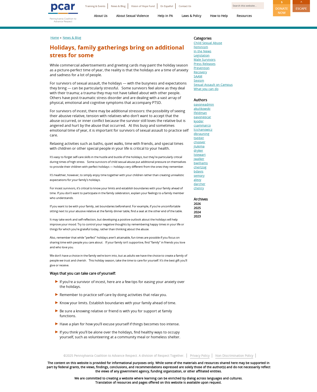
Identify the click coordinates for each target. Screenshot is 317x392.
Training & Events (95, 6)
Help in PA (165, 16)
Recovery (200, 72)
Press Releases (205, 64)
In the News (202, 51)
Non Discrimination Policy (234, 355)
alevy (197, 180)
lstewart (200, 155)
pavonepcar (202, 117)
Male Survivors (205, 59)
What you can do (206, 89)
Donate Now (281, 7)
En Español (166, 6)
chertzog (200, 167)
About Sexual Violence (132, 16)
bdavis (198, 171)
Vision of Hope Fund (143, 6)
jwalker (199, 159)
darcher (199, 184)
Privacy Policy (200, 355)
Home (54, 37)
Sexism (199, 80)
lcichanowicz (203, 129)
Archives (201, 199)
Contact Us (185, 6)
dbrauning (201, 134)
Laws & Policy (191, 16)
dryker (198, 150)
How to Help (219, 16)
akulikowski (202, 109)
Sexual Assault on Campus (213, 85)
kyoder (199, 121)
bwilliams (201, 163)
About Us (100, 16)
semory (199, 175)
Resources (244, 16)
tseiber (199, 138)
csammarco (202, 125)
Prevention (202, 68)
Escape (301, 5)
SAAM (198, 76)
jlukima (199, 146)
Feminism (201, 47)
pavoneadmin (204, 104)
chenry (199, 188)
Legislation (202, 55)
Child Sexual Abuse (208, 43)
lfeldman (200, 113)
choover (199, 142)
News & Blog (118, 6)
